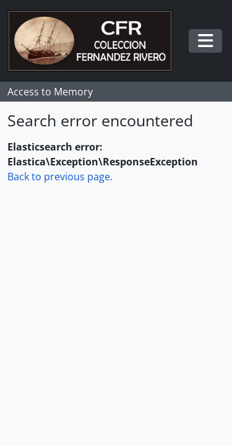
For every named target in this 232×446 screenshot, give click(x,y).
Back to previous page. (60, 176)
